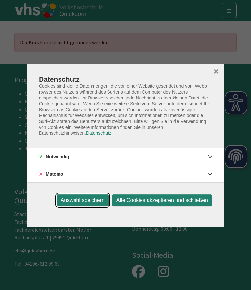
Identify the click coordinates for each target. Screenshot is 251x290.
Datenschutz (98, 133)
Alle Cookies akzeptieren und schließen (162, 200)
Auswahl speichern (83, 200)
